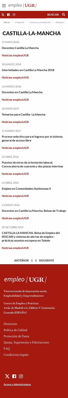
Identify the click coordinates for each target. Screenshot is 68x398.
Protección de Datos (16, 336)
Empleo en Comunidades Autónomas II (26, 188)
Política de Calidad (15, 330)
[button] (3, 14)
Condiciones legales (16, 355)
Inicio (7, 22)
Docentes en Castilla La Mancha (22, 92)
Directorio (10, 324)
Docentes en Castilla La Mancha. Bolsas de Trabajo (34, 210)
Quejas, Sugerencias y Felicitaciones (26, 342)
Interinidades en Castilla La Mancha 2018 (28, 70)
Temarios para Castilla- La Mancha (23, 114)
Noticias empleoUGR (15, 55)
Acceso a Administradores (17, 384)
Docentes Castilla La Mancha (20, 48)
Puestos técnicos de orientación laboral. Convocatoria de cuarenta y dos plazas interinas (32, 164)
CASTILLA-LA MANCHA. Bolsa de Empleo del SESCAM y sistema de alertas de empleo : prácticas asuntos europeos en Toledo (31, 236)
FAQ (7, 349)
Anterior (21, 260)
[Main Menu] (4, 5)
